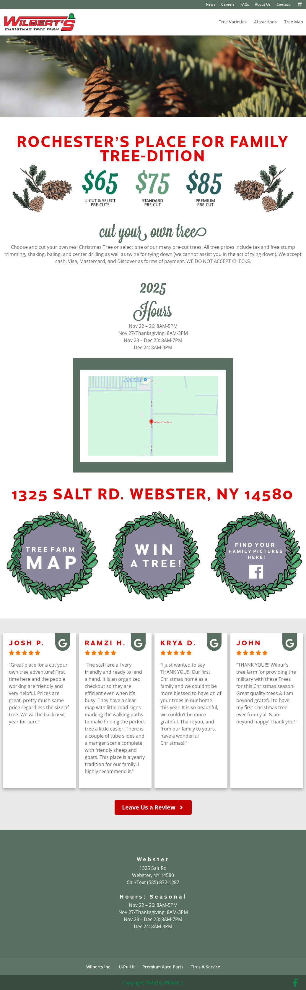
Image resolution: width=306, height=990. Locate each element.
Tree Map (293, 22)
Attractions (265, 22)
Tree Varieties (233, 22)
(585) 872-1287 (163, 882)
